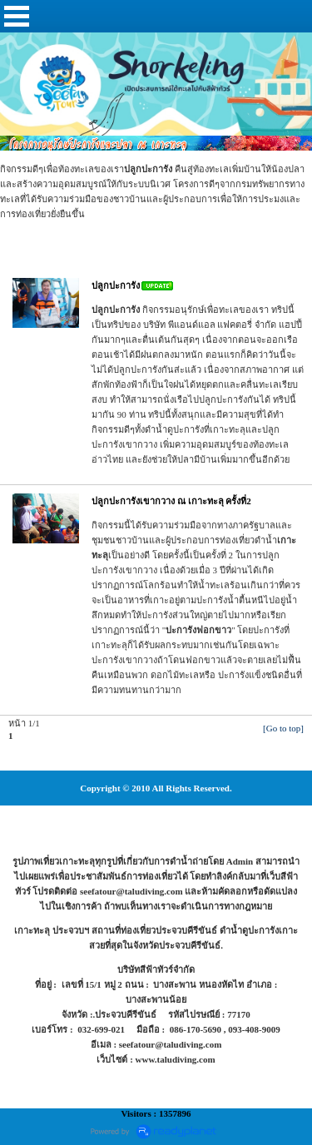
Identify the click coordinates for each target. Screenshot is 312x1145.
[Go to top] (283, 728)
